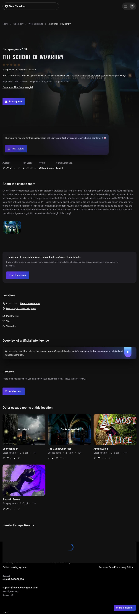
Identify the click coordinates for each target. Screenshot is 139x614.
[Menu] (129, 6)
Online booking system (14, 567)
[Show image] (12, 227)
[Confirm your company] (17, 275)
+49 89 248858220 (13, 579)
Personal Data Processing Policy (116, 567)
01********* (11, 303)
